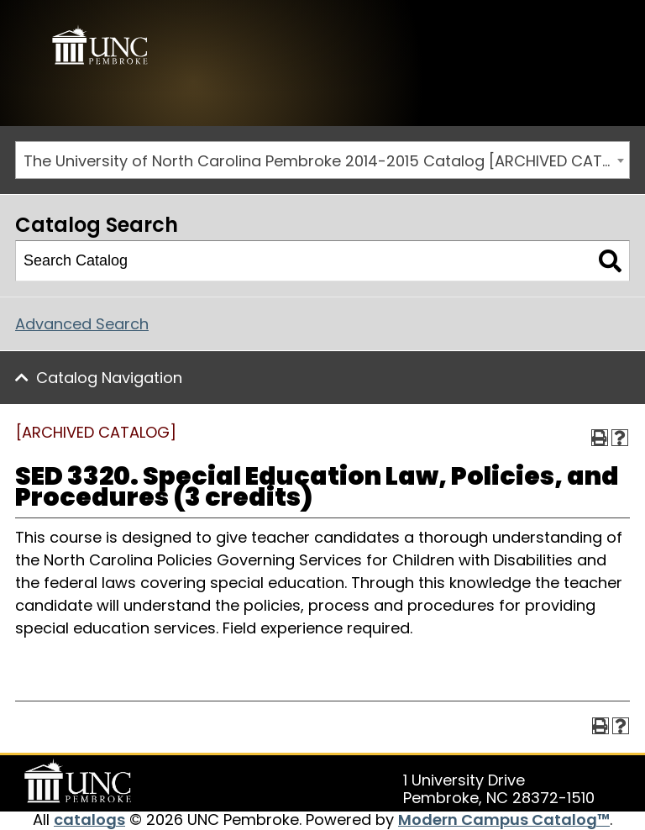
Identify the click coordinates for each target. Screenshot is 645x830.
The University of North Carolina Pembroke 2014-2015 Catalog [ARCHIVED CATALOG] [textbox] (326, 160)
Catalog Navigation (109, 377)
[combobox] (322, 160)
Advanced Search (82, 323)
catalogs (89, 819)
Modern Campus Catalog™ (504, 819)
